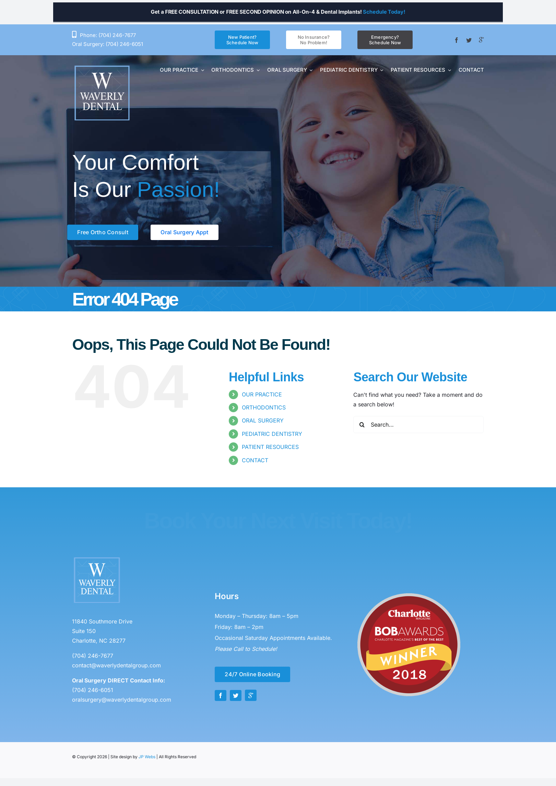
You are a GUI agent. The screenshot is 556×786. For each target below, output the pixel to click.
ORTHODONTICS (264, 407)
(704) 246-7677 (117, 35)
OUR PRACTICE (262, 394)
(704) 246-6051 (124, 44)
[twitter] (469, 40)
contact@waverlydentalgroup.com (116, 665)
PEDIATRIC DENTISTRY (272, 433)
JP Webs (147, 756)
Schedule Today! (435, 11)
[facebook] (456, 40)
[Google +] (481, 40)
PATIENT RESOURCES (270, 446)
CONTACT (255, 460)
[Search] (361, 424)
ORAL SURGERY (263, 420)
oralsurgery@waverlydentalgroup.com (121, 699)
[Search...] (418, 424)
